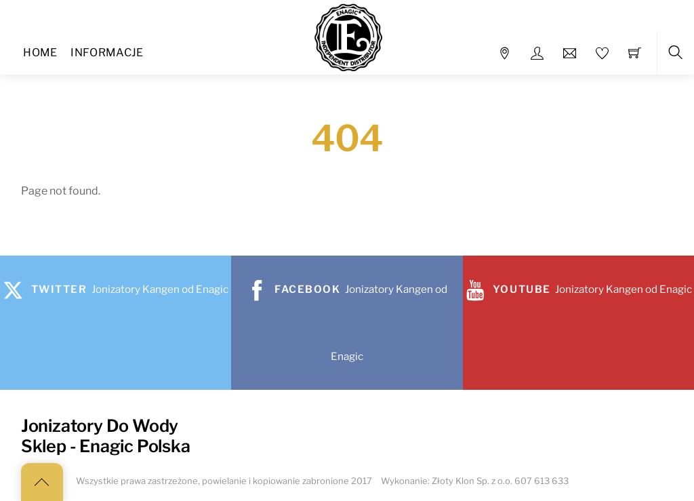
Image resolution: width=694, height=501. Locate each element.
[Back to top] (42, 482)
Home (40, 52)
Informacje (106, 52)
